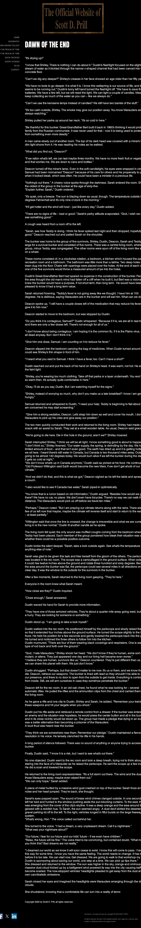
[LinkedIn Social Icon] (14, 916)
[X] (7, 916)
